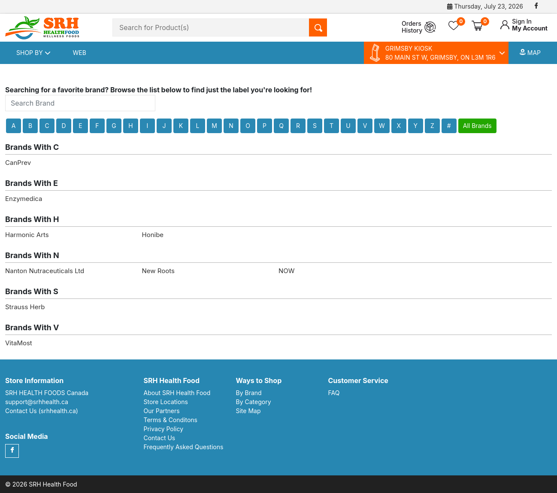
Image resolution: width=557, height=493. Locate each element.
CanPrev (18, 162)
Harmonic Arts (27, 235)
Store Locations (166, 401)
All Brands (477, 125)
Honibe (153, 235)
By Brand (249, 392)
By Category (253, 401)
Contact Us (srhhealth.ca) (41, 410)
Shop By (33, 52)
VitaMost (18, 343)
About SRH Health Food (177, 392)
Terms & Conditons (171, 419)
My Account (524, 25)
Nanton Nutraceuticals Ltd (44, 271)
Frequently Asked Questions (184, 446)
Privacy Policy (164, 428)
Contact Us (160, 437)
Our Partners (162, 410)
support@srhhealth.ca (36, 401)
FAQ (334, 392)
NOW (286, 271)
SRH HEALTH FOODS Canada (46, 392)
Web (79, 52)
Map (530, 52)
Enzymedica (23, 199)
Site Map (248, 410)
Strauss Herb (25, 307)
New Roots (158, 271)
